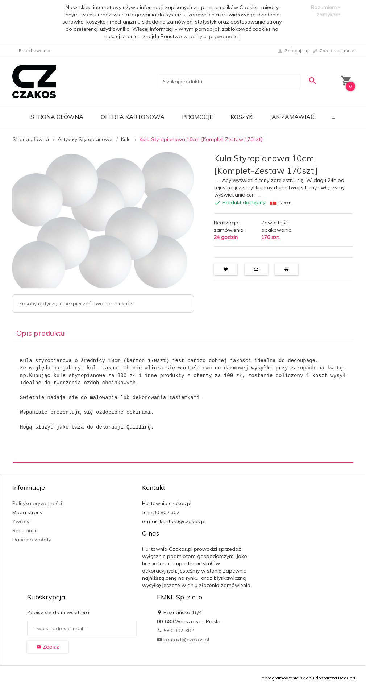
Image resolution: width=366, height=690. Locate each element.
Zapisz (47, 647)
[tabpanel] (183, 402)
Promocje (197, 116)
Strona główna (56, 116)
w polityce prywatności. (211, 36)
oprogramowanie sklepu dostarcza (299, 678)
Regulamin (25, 530)
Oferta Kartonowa (133, 116)
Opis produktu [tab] (40, 333)
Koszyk (241, 116)
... (333, 116)
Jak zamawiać (292, 116)
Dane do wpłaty (31, 539)
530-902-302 (175, 630)
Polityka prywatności (37, 503)
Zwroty (20, 521)
